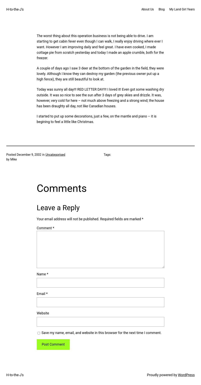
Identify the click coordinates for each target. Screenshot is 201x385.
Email (42, 294)
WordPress (186, 375)
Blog (162, 9)
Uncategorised (55, 155)
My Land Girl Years (182, 9)
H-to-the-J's (15, 9)
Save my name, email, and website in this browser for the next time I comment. (101, 333)
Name (42, 274)
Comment (45, 228)
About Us (147, 9)
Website (43, 313)
